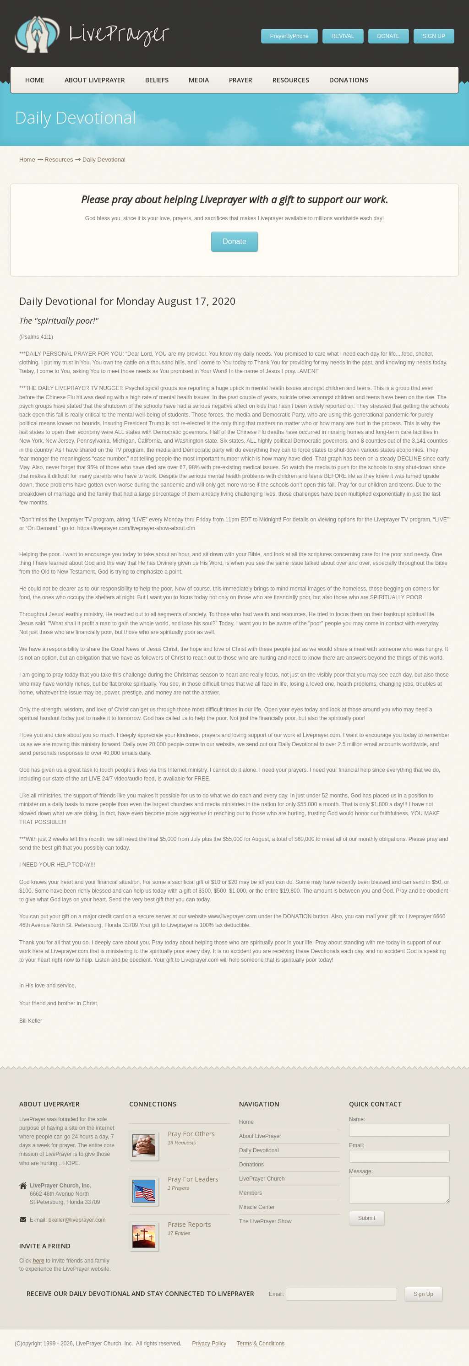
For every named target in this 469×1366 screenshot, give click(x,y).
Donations (348, 80)
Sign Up (423, 1294)
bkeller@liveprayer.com (77, 1220)
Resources (291, 80)
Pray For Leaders (193, 1179)
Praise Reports (189, 1224)
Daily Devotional (259, 1150)
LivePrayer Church (261, 1179)
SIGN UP (434, 36)
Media (199, 80)
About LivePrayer (95, 80)
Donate (234, 241)
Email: (356, 1145)
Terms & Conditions (260, 1343)
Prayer (240, 80)
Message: (361, 1171)
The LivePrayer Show (265, 1221)
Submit (366, 1218)
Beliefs (157, 80)
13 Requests (182, 1142)
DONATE (388, 36)
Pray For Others (191, 1133)
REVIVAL (343, 36)
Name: (357, 1119)
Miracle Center (257, 1207)
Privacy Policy (209, 1343)
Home (34, 80)
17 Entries (179, 1233)
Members (250, 1193)
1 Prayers (178, 1188)
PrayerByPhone (289, 36)
